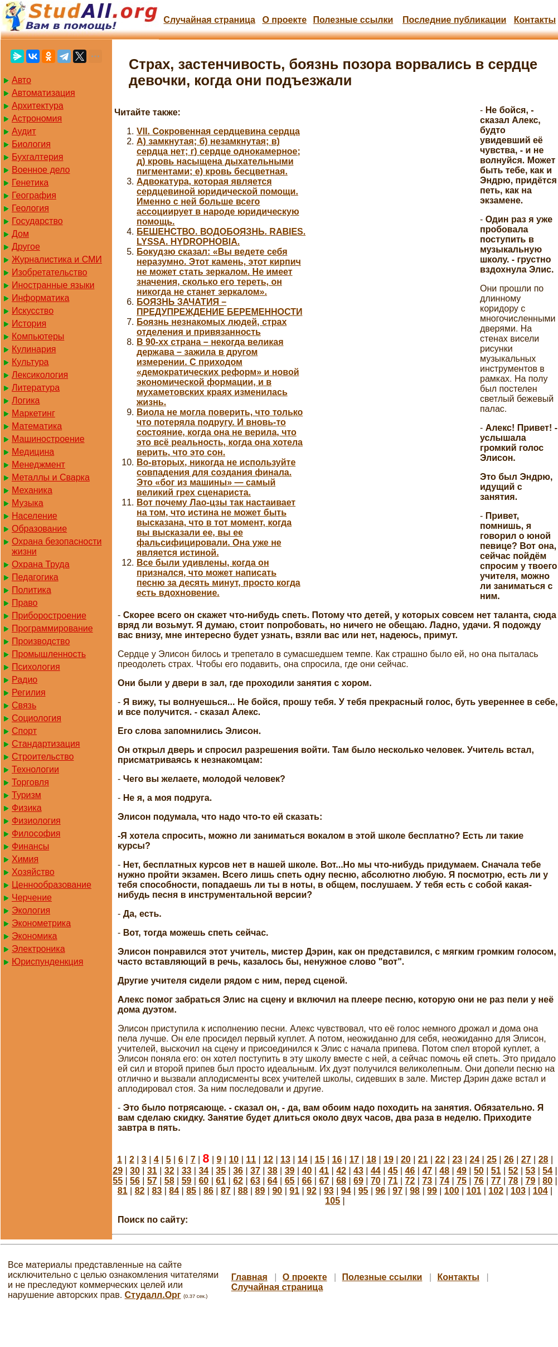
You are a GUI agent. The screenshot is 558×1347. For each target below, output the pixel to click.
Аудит (24, 131)
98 (415, 1190)
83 (157, 1190)
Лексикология (40, 375)
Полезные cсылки (353, 20)
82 (140, 1190)
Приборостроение (49, 615)
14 (303, 1159)
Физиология (36, 820)
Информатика (40, 298)
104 (540, 1190)
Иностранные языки (53, 285)
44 (376, 1170)
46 (410, 1170)
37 (255, 1170)
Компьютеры (38, 336)
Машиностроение (48, 439)
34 (203, 1170)
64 (273, 1180)
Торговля (30, 782)
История (29, 323)
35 (221, 1170)
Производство (41, 641)
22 (440, 1159)
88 (243, 1190)
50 (479, 1170)
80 (547, 1180)
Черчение (32, 897)
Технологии (35, 769)
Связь (24, 705)
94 (346, 1190)
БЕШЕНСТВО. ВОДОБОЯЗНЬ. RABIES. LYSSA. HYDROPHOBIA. (221, 236)
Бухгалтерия (37, 157)
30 (135, 1170)
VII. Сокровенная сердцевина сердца (218, 131)
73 (427, 1180)
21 (423, 1159)
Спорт (24, 731)
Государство (37, 221)
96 (380, 1190)
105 (332, 1200)
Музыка (27, 503)
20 (406, 1159)
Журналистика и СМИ (57, 259)
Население (34, 516)
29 (118, 1170)
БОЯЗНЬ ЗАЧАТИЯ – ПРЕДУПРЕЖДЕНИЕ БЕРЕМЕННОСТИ (219, 307)
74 (444, 1180)
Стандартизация (46, 743)
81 (123, 1190)
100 (451, 1190)
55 (118, 1180)
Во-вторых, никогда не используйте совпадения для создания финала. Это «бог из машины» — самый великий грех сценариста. (216, 477)
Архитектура (38, 105)
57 (152, 1180)
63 (255, 1180)
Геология (30, 208)
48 (444, 1170)
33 (187, 1170)
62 (238, 1180)
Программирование (52, 628)
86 (208, 1190)
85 (191, 1190)
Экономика (34, 936)
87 (226, 1190)
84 (174, 1190)
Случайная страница (209, 20)
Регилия (29, 692)
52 (513, 1170)
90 (277, 1190)
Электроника (38, 949)
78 (513, 1180)
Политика (31, 590)
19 (389, 1159)
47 (427, 1170)
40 (307, 1170)
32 (169, 1170)
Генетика (30, 182)
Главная (249, 1277)
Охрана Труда (41, 564)
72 (410, 1180)
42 (341, 1170)
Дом (20, 234)
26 (509, 1159)
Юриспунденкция (47, 961)
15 (320, 1159)
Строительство (43, 756)
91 (294, 1190)
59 (187, 1180)
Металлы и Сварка (51, 477)
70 (376, 1180)
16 (337, 1159)
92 (312, 1190)
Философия (36, 833)
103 (518, 1190)
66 (307, 1180)
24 (474, 1159)
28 (543, 1159)
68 (341, 1180)
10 (234, 1159)
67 (324, 1180)
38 (273, 1170)
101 (474, 1190)
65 (290, 1180)
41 (324, 1170)
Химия (25, 859)
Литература (36, 387)
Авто (21, 80)
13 (285, 1159)
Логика (26, 400)
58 (169, 1180)
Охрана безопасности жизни (56, 546)
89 (260, 1190)
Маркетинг (33, 413)
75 (462, 1180)
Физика (27, 808)
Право (25, 602)
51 (496, 1170)
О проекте (284, 20)
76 (479, 1180)
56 (135, 1180)
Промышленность (49, 654)
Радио (24, 679)
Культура (30, 362)
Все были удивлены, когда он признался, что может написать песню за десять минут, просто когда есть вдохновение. (218, 577)
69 (358, 1180)
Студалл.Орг (153, 1295)
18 (371, 1159)
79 (531, 1180)
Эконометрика (41, 923)
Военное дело (41, 169)
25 (492, 1159)
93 (329, 1190)
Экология (31, 910)
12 (268, 1159)
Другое (26, 246)
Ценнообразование (51, 884)
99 (432, 1190)
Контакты (535, 20)
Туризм (26, 795)
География (34, 195)
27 (526, 1159)
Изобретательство (49, 272)
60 (203, 1180)
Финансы (30, 846)
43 (358, 1170)
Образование (39, 528)
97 (397, 1190)
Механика (32, 490)
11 (251, 1159)
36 (238, 1170)
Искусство (33, 310)
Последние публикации (454, 20)
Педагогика (35, 577)
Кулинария (34, 349)
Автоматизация (43, 93)
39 (290, 1170)
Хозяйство (33, 872)
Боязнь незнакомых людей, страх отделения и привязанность (212, 327)
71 (393, 1180)
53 (531, 1170)
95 (363, 1190)
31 (152, 1170)
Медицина (33, 451)
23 (457, 1159)
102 (495, 1190)
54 (547, 1170)
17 (354, 1159)
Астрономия (37, 118)
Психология (36, 667)
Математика (37, 426)
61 (221, 1180)
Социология (36, 718)
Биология (31, 144)
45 (393, 1170)
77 (496, 1180)
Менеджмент (38, 464)
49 (462, 1170)
